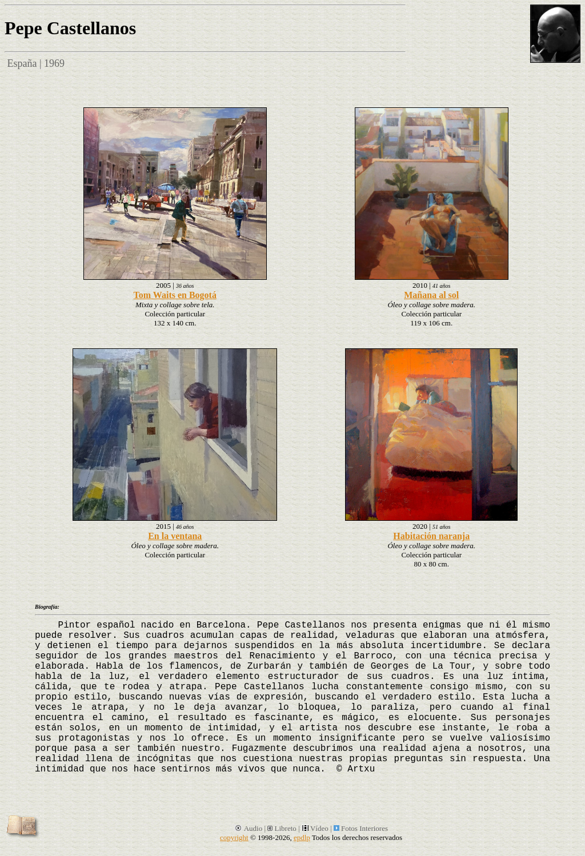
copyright (234, 837)
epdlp (302, 837)
